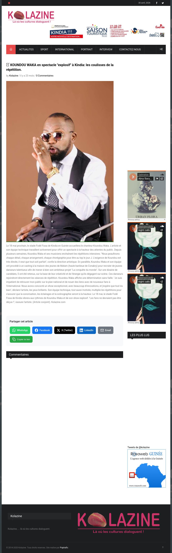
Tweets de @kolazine (138, 447)
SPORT (44, 49)
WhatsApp (20, 330)
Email (105, 330)
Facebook (42, 330)
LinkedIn (86, 330)
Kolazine (13, 75)
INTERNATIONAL (64, 49)
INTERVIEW (105, 49)
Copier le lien (21, 339)
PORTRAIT (87, 49)
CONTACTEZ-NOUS (130, 49)
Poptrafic (64, 547)
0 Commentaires (44, 75)
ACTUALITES (26, 49)
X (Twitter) (65, 330)
